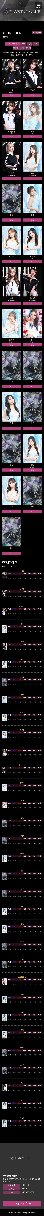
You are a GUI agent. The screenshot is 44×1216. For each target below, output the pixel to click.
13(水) (22, 48)
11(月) (36, 44)
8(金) (9, 573)
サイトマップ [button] (23, 1203)
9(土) (23, 44)
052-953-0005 (27, 1192)
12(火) (15, 48)
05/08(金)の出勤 (12, 43)
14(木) (28, 48)
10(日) (29, 44)
